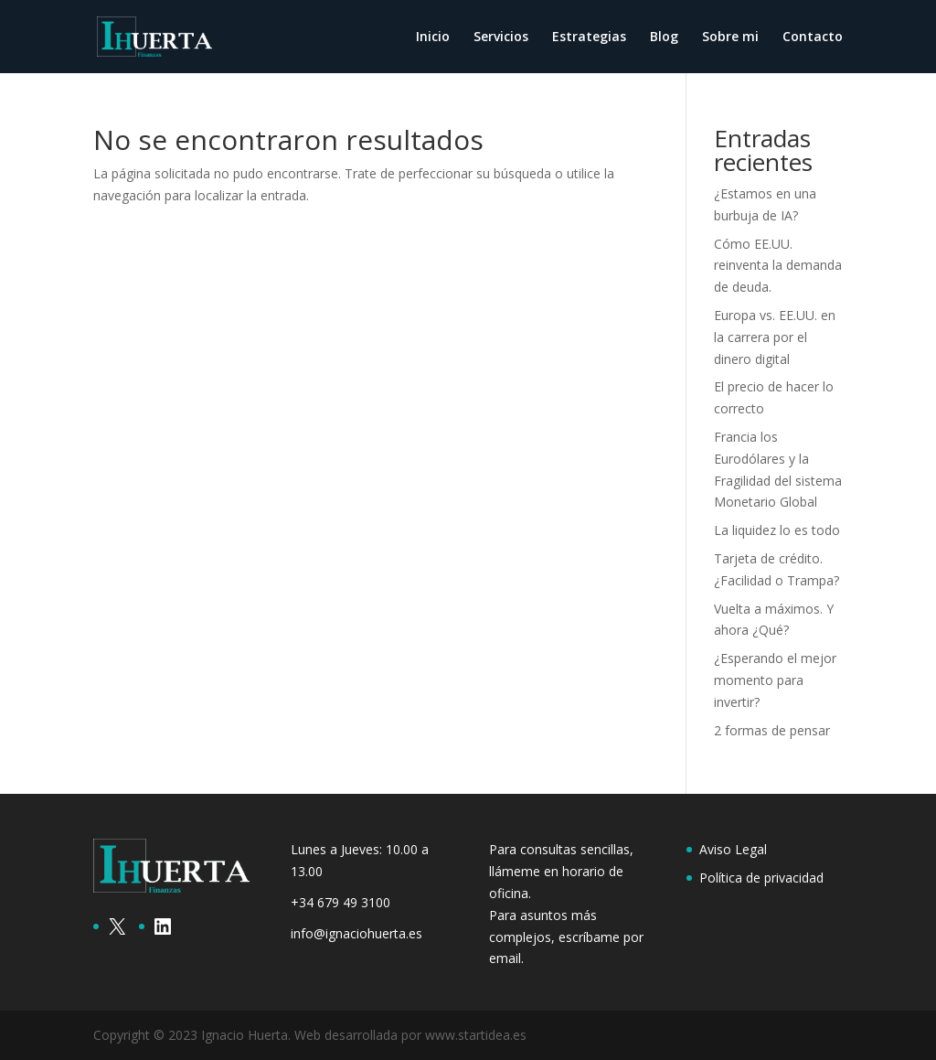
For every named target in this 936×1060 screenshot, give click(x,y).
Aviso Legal (733, 849)
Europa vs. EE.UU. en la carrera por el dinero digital (774, 337)
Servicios (500, 37)
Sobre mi (730, 37)
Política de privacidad (761, 877)
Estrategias (589, 37)
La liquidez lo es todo (777, 530)
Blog (664, 37)
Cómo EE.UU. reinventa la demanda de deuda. (778, 265)
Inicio (433, 37)
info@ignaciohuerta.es (356, 933)
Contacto (812, 37)
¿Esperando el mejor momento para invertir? (775, 680)
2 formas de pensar (772, 730)
